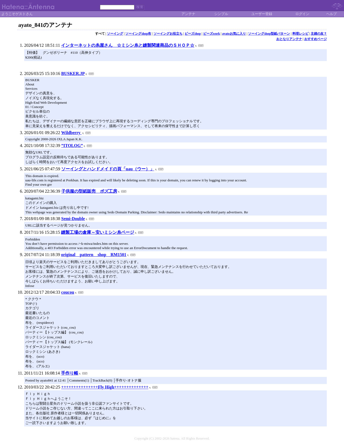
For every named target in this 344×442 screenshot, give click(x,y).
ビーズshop (193, 33)
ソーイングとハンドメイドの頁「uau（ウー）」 (107, 169)
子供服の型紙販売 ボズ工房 (89, 191)
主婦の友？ (319, 33)
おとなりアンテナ (289, 39)
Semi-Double (73, 218)
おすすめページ (315, 39)
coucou (67, 292)
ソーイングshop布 (138, 33)
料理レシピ (300, 33)
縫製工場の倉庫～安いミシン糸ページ (97, 232)
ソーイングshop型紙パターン (269, 33)
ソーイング (115, 33)
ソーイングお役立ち (167, 33)
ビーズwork (211, 33)
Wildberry (71, 132)
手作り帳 (69, 373)
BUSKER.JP (73, 73)
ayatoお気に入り (234, 33)
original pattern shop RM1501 (93, 254)
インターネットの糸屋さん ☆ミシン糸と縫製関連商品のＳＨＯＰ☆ (127, 45)
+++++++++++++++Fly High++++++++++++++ (104, 387)
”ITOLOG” (72, 145)
